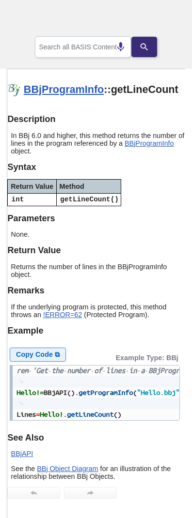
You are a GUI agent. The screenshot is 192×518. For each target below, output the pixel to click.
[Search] (152, 47)
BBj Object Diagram (67, 468)
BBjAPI (22, 453)
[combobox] (83, 47)
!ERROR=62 (62, 315)
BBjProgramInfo (64, 89)
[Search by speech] (113, 47)
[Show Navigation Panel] (166, 19)
